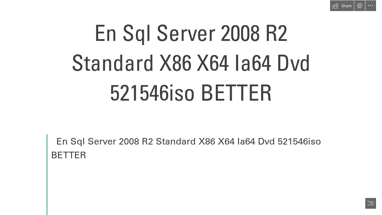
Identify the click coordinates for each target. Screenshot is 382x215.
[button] (342, 5)
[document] (191, 107)
